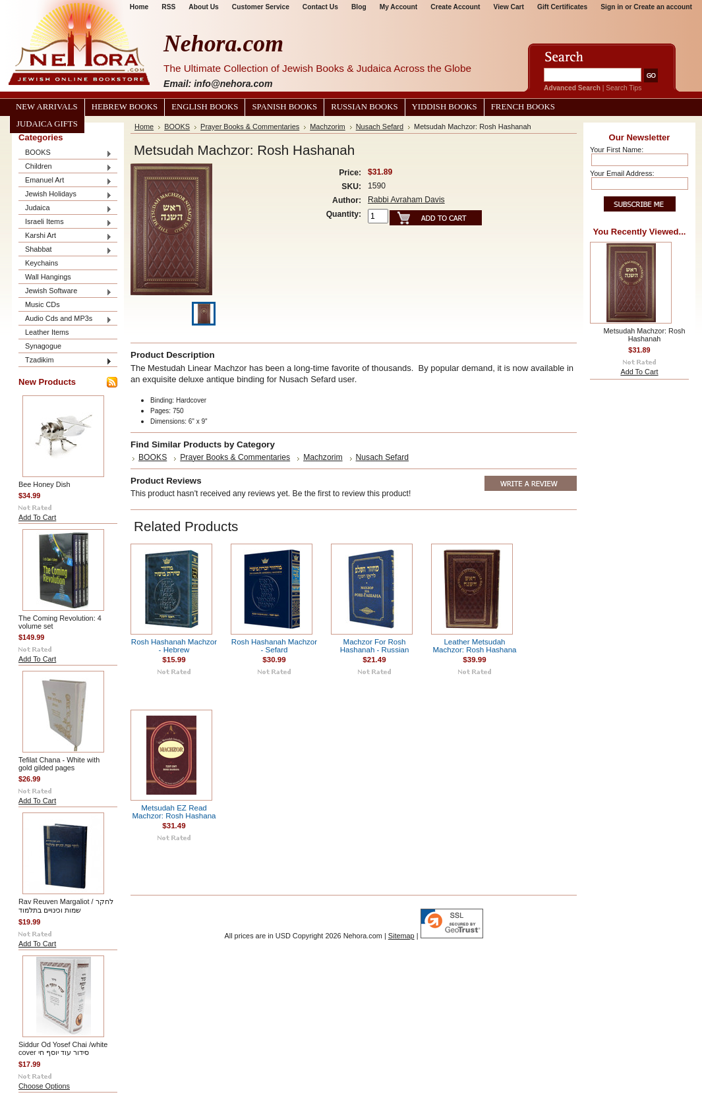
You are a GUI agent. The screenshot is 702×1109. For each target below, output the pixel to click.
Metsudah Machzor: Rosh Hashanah (645, 335)
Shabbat (65, 250)
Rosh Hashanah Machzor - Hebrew (174, 646)
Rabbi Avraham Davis (406, 199)
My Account (399, 7)
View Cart (509, 7)
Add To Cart (37, 517)
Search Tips (623, 88)
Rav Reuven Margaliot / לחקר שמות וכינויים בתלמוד (65, 905)
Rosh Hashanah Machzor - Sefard (274, 646)
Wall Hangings (48, 277)
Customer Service (260, 7)
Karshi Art (65, 236)
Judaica (65, 208)
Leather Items (47, 332)
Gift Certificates (562, 7)
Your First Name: (616, 150)
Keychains (41, 263)
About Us (203, 7)
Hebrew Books (125, 106)
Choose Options (44, 1086)
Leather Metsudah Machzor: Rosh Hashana (474, 646)
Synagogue (43, 346)
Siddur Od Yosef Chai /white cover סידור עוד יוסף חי (62, 1048)
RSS (168, 7)
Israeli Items (65, 222)
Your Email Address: (622, 173)
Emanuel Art (65, 181)
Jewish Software (65, 292)
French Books (523, 106)
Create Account (455, 7)
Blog (358, 7)
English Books (204, 106)
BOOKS (65, 153)
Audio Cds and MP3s (65, 319)
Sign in (611, 7)
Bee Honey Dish (44, 484)
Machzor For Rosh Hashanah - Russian (374, 646)
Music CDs (42, 304)
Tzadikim (65, 361)
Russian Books (364, 106)
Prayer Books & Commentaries (249, 126)
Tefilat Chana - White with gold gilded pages (59, 764)
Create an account (662, 7)
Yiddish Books (444, 106)
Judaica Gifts (47, 123)
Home (144, 126)
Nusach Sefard (379, 126)
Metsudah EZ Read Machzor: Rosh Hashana (174, 812)
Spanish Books (284, 106)
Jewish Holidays (65, 195)
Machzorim (327, 126)
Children (65, 167)
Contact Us (320, 7)
